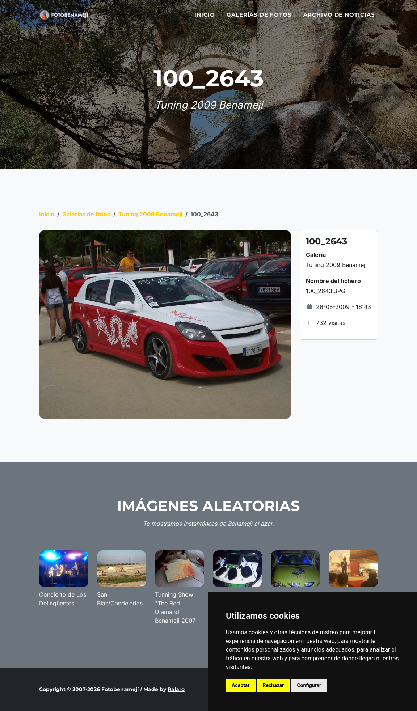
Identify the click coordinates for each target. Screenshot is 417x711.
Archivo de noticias (339, 19)
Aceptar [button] (241, 685)
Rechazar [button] (273, 685)
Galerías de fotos (259, 19)
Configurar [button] (309, 685)
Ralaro (176, 689)
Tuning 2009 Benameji (150, 214)
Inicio (204, 19)
